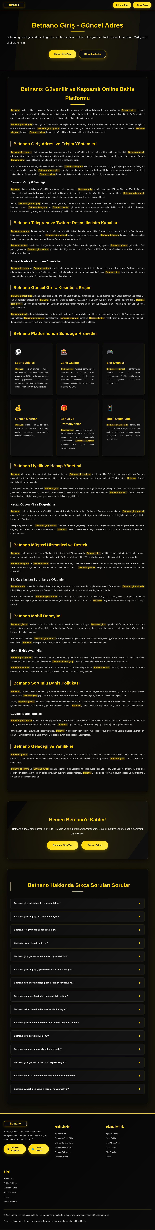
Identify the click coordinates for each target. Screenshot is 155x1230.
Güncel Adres (142, 5)
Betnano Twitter (61, 1157)
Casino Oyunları (113, 1144)
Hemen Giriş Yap (62, 54)
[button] (78, 903)
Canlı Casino (111, 1148)
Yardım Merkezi (10, 1202)
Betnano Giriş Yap (62, 845)
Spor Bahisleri (112, 1134)
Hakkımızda (8, 1179)
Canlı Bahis (111, 1139)
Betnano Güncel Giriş (64, 1139)
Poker (108, 1157)
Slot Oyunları (111, 1153)
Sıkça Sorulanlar (92, 54)
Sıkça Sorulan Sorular (64, 1144)
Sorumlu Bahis (10, 1193)
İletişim (6, 1198)
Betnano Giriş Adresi (63, 1148)
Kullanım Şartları (10, 1189)
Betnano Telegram (62, 1153)
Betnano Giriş (122, 5)
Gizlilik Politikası (10, 1184)
